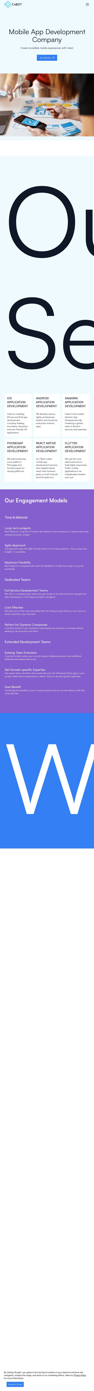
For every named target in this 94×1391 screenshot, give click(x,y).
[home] (13, 4)
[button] (86, 4)
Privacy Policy (80, 1375)
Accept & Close (15, 1384)
